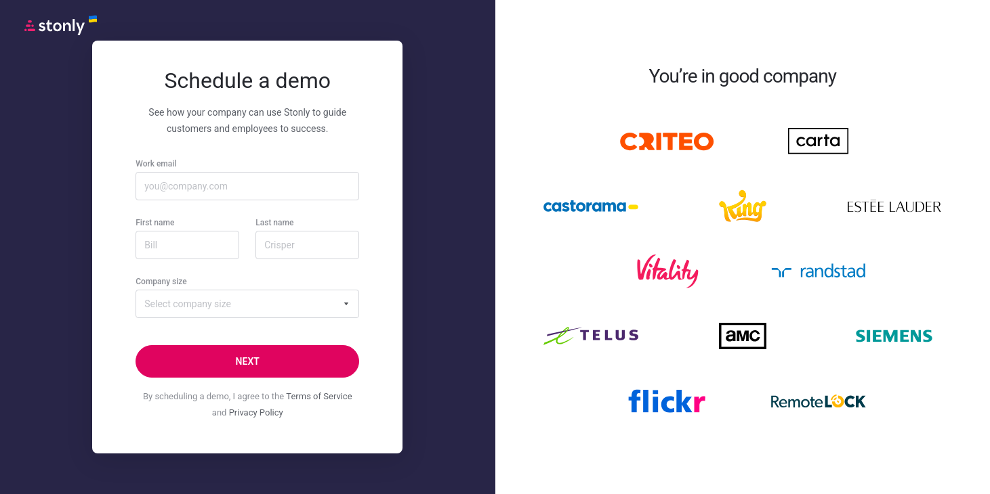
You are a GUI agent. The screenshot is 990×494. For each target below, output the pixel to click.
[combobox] (247, 303)
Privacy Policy (256, 412)
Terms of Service (319, 396)
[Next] (247, 361)
